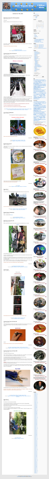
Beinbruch (43, 79)
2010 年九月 (35, 462)
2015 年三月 (35, 414)
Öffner (14, 395)
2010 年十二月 (36, 459)
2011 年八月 (35, 452)
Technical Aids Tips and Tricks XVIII (10, 350)
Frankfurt (22, 140)
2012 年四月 (35, 445)
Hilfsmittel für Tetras (19, 109)
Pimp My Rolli (20, 50)
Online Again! (6, 269)
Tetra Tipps (22, 266)
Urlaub (23, 109)
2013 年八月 (35, 431)
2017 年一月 (35, 401)
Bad (37, 79)
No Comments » (24, 50)
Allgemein (13, 50)
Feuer (16, 140)
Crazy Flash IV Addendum (8, 112)
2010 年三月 (35, 467)
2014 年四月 (35, 424)
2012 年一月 (35, 448)
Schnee (35, 94)
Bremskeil (35, 54)
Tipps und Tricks (25, 347)
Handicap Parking (36, 53)
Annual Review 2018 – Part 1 (37, 41)
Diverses (16, 186)
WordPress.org (36, 36)
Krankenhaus (36, 89)
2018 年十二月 (36, 394)
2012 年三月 (35, 446)
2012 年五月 (35, 444)
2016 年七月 (35, 405)
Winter (35, 71)
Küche (40, 89)
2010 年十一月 (36, 460)
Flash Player (38, 122)
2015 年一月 (35, 416)
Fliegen (37, 104)
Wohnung (35, 98)
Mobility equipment (36, 60)
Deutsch (11, 214)
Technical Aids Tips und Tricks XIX (10, 321)
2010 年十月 (35, 461)
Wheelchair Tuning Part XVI (9, 220)
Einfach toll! (35, 57)
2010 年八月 (35, 463)
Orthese (38, 91)
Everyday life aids (36, 52)
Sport (35, 67)
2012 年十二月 (36, 438)
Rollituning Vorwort (37, 64)
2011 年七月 (35, 453)
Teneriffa (40, 94)
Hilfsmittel (16, 50)
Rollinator (35, 44)
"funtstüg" (18, 185)
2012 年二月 (35, 447)
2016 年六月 (35, 406)
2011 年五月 (35, 455)
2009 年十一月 (36, 471)
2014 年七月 (35, 421)
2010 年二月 (35, 468)
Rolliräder (19, 266)
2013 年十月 (35, 429)
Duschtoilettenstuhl (17, 217)
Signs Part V (6, 189)
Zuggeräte (36, 63)
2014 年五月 (35, 423)
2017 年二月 (35, 400)
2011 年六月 (35, 454)
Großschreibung (14, 347)
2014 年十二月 (36, 417)
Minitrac (43, 90)
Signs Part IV (6, 399)
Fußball (40, 84)
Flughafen (40, 82)
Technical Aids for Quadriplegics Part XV (39, 39)
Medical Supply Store (39, 90)
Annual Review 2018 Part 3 (37, 40)
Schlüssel (16, 395)
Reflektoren (44, 91)
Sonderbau (36, 62)
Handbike (35, 85)
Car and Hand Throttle (40, 80)
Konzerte (40, 88)
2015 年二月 (35, 415)
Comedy (17, 209)
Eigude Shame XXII (41, 44)
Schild (20, 437)
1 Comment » (26, 109)
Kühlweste (43, 89)
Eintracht (35, 104)
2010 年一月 (35, 469)
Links (35, 59)
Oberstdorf (35, 91)
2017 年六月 (35, 398)
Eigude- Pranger (19, 186)
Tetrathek (35, 68)
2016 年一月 (35, 409)
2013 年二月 (35, 436)
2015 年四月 (35, 413)
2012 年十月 (35, 440)
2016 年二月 (35, 408)
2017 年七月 (35, 397)
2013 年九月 (35, 430)
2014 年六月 (35, 422)
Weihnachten (43, 97)
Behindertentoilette (40, 79)
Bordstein (35, 80)
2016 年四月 (35, 407)
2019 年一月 (35, 393)
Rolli (16, 266)
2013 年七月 (35, 432)
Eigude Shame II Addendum (9, 212)
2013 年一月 (35, 437)
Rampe (41, 91)
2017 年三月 (35, 399)
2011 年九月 (35, 451)
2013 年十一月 (36, 428)
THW (24, 140)
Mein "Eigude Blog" (24, 6)
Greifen (10, 347)
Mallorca (35, 90)
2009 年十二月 (36, 470)
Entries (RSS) (18, 476)
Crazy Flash (13, 140)
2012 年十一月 (36, 439)
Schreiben (18, 347)
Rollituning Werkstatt (37, 65)
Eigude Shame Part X (8, 143)
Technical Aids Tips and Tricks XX (10, 53)
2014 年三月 (35, 425)
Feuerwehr (19, 140)
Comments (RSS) (23, 476)
